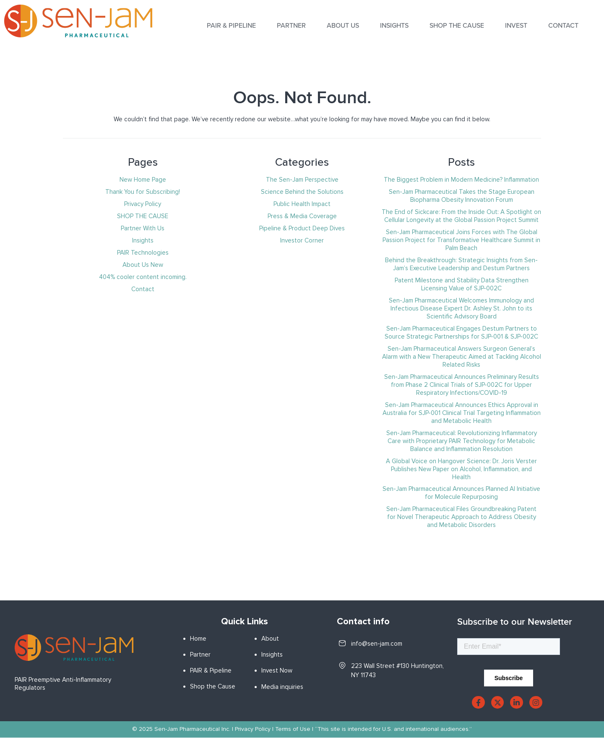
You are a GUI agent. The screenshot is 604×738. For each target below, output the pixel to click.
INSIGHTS (394, 25)
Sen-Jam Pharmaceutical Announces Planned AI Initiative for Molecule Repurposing (461, 493)
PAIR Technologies (143, 252)
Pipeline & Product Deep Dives (302, 228)
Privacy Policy (142, 204)
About (270, 638)
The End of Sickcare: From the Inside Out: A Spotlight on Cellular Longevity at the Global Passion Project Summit (461, 216)
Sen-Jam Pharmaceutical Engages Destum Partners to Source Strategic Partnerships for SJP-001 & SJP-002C (461, 332)
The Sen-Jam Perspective (302, 179)
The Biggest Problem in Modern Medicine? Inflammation (461, 179)
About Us (343, 25)
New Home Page (143, 179)
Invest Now (276, 670)
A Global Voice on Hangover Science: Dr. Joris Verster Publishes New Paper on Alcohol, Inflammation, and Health (461, 469)
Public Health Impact (302, 204)
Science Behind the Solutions (302, 192)
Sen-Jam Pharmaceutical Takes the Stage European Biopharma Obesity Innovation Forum (461, 195)
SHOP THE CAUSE (457, 25)
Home (198, 638)
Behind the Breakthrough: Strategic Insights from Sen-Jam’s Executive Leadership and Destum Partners (461, 264)
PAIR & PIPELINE (231, 25)
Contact (563, 25)
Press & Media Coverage (302, 216)
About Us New (142, 265)
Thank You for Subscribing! (142, 192)
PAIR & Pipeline (211, 670)
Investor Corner (302, 240)
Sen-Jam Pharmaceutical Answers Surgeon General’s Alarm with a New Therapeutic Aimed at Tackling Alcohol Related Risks (461, 356)
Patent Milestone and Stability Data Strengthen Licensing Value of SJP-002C (461, 284)
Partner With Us (142, 228)
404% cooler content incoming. (143, 277)
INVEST (516, 25)
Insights (143, 240)
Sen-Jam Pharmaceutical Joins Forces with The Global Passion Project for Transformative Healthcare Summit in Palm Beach (461, 240)
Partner (291, 25)
